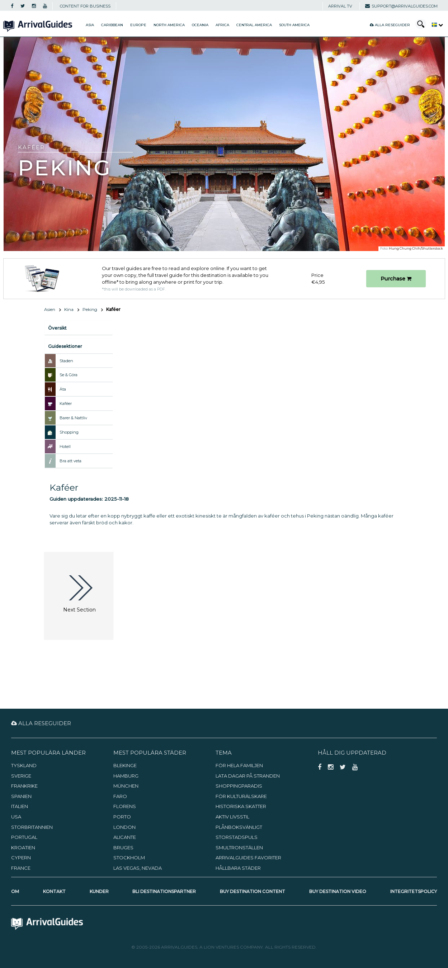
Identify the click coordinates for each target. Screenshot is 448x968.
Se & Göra (68, 374)
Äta (63, 389)
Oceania (200, 25)
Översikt (57, 328)
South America (294, 25)
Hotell (65, 446)
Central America (254, 25)
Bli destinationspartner (164, 891)
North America (169, 25)
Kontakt (54, 891)
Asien (49, 309)
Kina (69, 309)
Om (15, 891)
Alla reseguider (390, 25)
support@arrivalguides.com (401, 6)
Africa (222, 25)
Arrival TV (340, 6)
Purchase (396, 278)
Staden (66, 360)
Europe (138, 25)
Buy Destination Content (252, 891)
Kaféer (66, 403)
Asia (90, 25)
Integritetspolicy (413, 891)
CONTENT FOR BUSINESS (85, 6)
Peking (89, 309)
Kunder (99, 891)
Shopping (69, 432)
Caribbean (112, 25)
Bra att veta (70, 460)
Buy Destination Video (337, 891)
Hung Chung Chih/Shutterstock (416, 248)
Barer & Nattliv (73, 417)
